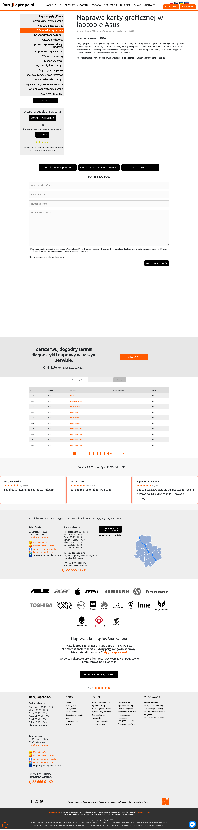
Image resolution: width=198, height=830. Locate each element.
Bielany (56, 826)
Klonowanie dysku (53, 60)
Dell (105, 823)
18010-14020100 (76, 435)
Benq (54, 823)
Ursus (107, 826)
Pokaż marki (45, 101)
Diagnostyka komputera (50, 70)
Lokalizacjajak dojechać (110, 530)
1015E (72, 396)
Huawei (123, 823)
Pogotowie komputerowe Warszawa (44, 74)
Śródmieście (95, 826)
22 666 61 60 (42, 135)
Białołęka (50, 826)
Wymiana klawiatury (52, 56)
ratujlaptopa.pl (70, 815)
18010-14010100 (76, 429)
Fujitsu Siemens (66, 823)
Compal (117, 823)
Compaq (112, 823)
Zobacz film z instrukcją (110, 536)
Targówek (102, 826)
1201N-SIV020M (76, 402)
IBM (60, 823)
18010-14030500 (76, 440)
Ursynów (112, 826)
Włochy (153, 826)
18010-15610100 (76, 446)
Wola (157, 826)
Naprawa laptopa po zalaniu (48, 34)
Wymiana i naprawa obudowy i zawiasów (47, 45)
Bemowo (45, 826)
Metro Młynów (40, 543)
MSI (57, 823)
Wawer (117, 826)
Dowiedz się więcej (142, 813)
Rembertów (88, 826)
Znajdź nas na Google (43, 553)
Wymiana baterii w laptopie (49, 79)
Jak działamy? (140, 167)
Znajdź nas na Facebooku (44, 550)
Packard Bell (88, 823)
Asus (42, 823)
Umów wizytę (188, 7)
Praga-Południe (73, 826)
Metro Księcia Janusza (43, 547)
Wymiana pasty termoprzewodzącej (44, 84)
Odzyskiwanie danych (52, 93)
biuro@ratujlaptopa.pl (39, 538)
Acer (46, 823)
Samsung (74, 823)
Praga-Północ (81, 826)
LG (108, 823)
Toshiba (95, 823)
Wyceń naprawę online (57, 167)
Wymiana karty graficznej (50, 30)
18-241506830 (75, 407)
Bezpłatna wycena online (42, 118)
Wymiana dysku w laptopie (49, 65)
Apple (50, 823)
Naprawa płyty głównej (51, 16)
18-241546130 (75, 413)
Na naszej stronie (54, 813)
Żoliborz (161, 826)
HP (79, 823)
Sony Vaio (101, 823)
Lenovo (82, 823)
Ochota (66, 826)
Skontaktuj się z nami (99, 675)
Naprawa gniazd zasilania (50, 25)
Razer (127, 823)
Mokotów (61, 826)
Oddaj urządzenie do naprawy (99, 167)
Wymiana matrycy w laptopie (48, 20)
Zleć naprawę (171, 7)
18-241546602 (75, 418)
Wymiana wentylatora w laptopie (46, 88)
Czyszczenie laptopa (52, 39)
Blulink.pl (118, 815)
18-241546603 (75, 424)
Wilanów (126, 826)
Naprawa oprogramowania (49, 51)
